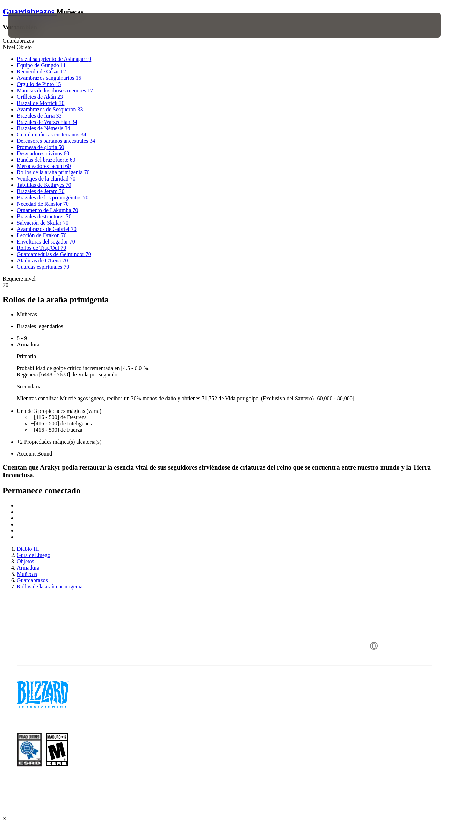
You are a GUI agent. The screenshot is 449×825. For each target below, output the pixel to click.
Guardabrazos (30, 11)
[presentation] (30, 25)
